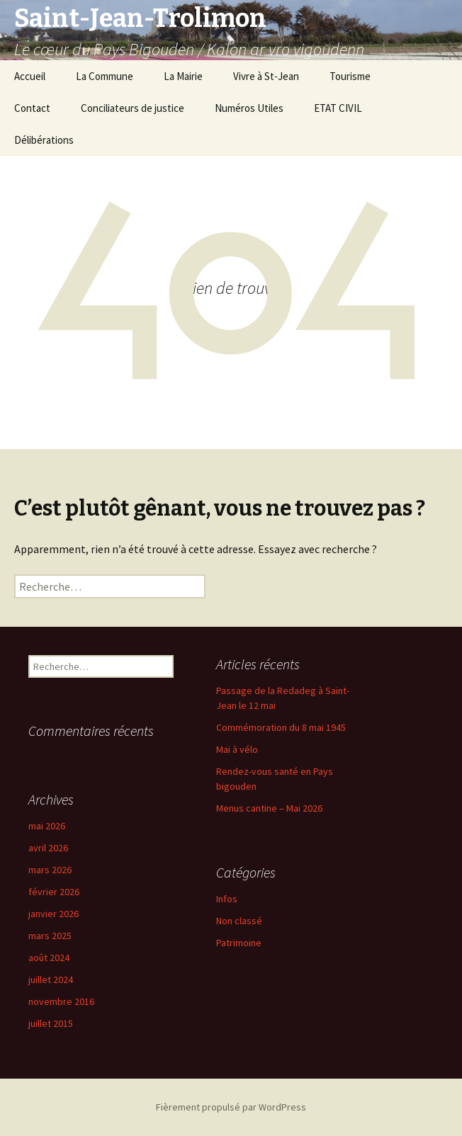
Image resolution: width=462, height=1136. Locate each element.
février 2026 (53, 891)
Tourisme (350, 76)
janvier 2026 (53, 913)
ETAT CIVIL (338, 108)
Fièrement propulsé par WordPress (231, 1107)
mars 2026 (50, 869)
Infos (226, 898)
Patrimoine (238, 942)
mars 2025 (50, 935)
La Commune (104, 76)
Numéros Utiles (249, 108)
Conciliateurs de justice (132, 108)
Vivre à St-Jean (266, 76)
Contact (32, 108)
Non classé (239, 920)
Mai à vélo (237, 749)
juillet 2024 (50, 979)
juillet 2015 (50, 1023)
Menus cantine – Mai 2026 (269, 808)
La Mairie (183, 76)
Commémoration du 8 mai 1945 (281, 727)
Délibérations (44, 140)
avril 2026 (48, 847)
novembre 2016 (61, 1001)
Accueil (29, 76)
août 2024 (48, 957)
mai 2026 (46, 825)
